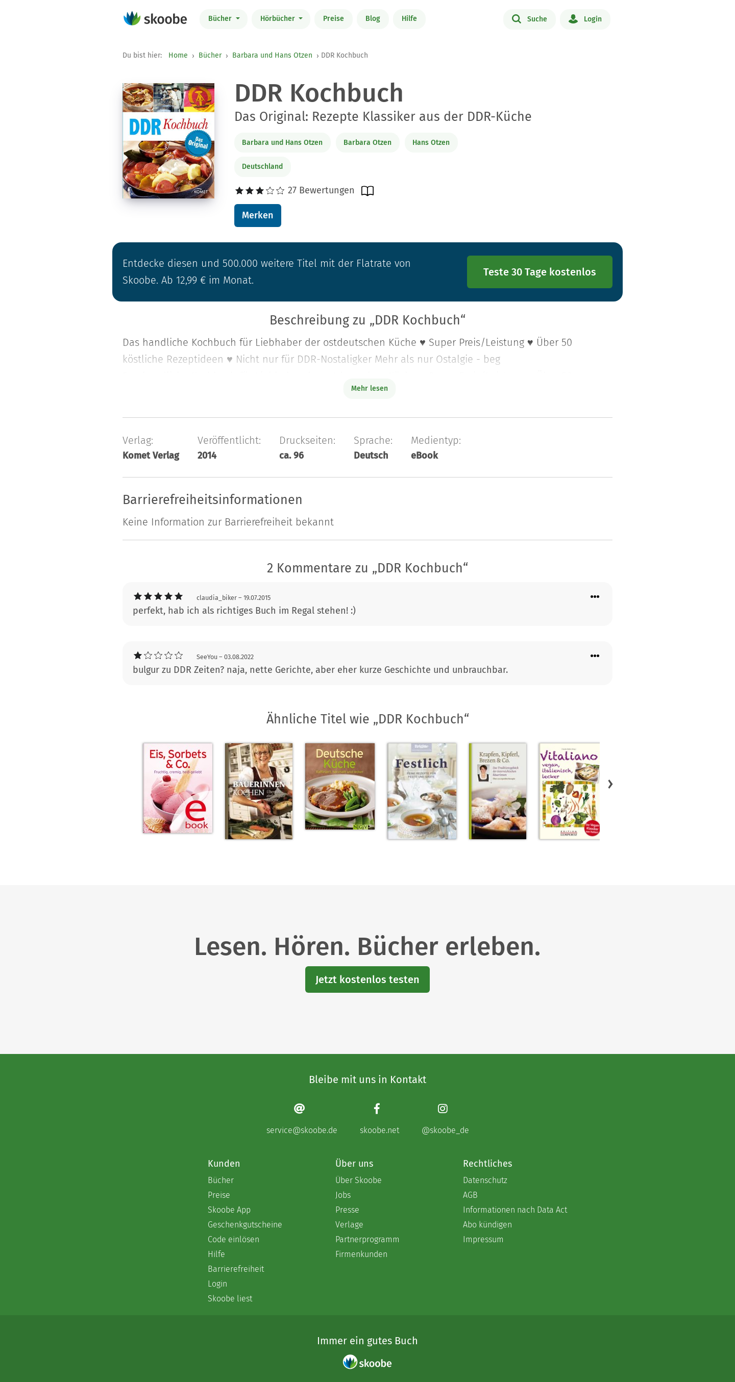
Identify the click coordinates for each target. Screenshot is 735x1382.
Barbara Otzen (367, 142)
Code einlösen (233, 1239)
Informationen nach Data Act (515, 1210)
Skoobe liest (230, 1298)
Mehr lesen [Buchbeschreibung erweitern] (369, 388)
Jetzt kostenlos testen (367, 979)
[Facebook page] (379, 1119)
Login (585, 18)
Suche (529, 18)
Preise (333, 18)
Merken (257, 215)
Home (178, 55)
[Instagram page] (445, 1119)
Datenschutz (485, 1180)
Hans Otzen (431, 142)
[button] (610, 784)
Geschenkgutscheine (245, 1224)
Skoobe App (229, 1210)
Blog (372, 18)
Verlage (349, 1224)
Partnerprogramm (367, 1239)
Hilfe (409, 18)
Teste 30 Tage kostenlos (539, 272)
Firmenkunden (361, 1254)
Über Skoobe (358, 1180)
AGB (470, 1195)
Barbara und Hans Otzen (272, 55)
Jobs (343, 1195)
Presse (347, 1210)
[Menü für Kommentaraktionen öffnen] (595, 597)
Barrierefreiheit (236, 1269)
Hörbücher (278, 18)
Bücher (221, 18)
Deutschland (262, 166)
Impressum (483, 1239)
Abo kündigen (487, 1224)
